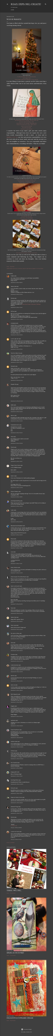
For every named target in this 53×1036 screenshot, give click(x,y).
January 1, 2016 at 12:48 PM (16, 827)
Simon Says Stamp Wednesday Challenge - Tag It (26, 179)
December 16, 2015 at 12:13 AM (17, 294)
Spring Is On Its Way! (15, 953)
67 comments (12, 893)
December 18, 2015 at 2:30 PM (17, 671)
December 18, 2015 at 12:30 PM (17, 661)
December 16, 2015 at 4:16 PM (16, 496)
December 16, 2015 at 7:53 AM (16, 362)
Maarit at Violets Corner (16, 797)
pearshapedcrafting (15, 500)
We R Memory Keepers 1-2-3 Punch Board (35, 268)
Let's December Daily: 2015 (26, 216)
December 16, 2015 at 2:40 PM (17, 487)
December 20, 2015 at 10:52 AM (17, 758)
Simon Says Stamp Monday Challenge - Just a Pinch (26, 252)
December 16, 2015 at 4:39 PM (17, 506)
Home (12, 9)
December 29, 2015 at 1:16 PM (16, 793)
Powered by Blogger (26, 1029)
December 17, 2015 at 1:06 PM (16, 547)
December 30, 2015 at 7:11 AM (16, 813)
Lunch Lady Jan (14, 338)
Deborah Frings (14, 806)
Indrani (12, 276)
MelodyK (13, 366)
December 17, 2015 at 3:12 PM (16, 582)
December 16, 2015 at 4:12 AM (16, 307)
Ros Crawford (14, 762)
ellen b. (12, 415)
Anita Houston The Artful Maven (18, 576)
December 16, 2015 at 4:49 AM (17, 319)
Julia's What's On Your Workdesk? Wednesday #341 (26, 123)
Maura (12, 538)
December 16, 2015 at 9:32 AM (16, 411)
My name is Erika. (15, 633)
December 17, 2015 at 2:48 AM (17, 534)
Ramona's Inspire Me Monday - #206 (26, 121)
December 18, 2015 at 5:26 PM (16, 681)
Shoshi (12, 447)
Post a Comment (11, 842)
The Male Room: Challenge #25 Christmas (26, 181)
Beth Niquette (14, 694)
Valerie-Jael (13, 286)
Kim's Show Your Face (26, 127)
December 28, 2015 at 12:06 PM (17, 784)
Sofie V (12, 476)
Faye (12, 608)
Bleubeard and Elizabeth (17, 525)
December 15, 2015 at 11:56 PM (16, 282)
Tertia (12, 436)
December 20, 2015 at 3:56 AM (17, 725)
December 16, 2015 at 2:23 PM (16, 471)
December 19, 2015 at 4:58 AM (17, 690)
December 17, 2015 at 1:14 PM (16, 563)
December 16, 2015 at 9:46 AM (17, 420)
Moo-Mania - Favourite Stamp (26, 217)
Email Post (12, 266)
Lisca (12, 552)
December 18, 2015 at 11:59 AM (17, 650)
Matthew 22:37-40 (12, 137)
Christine (13, 654)
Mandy (12, 298)
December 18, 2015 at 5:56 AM (16, 621)
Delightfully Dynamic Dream (20, 1018)
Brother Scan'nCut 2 (14, 268)
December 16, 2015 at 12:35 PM (17, 443)
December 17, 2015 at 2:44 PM (17, 572)
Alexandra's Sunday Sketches (26, 128)
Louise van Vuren (15, 831)
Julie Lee (13, 685)
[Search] (45, 4)
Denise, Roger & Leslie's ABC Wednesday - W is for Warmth (26, 79)
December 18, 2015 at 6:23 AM (17, 629)
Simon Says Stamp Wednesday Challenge (31, 304)
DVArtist (13, 750)
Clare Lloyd (13, 625)
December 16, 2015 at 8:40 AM (17, 401)
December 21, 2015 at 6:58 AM (16, 768)
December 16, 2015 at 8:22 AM (17, 380)
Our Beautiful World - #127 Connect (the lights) (26, 76)
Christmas (20, 268)
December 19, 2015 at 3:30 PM (17, 716)
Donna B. (13, 788)
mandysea (13, 323)
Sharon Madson (14, 491)
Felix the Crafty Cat (15, 353)
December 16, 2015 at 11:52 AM (16, 432)
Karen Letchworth (15, 586)
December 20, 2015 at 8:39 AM (17, 737)
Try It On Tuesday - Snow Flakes (26, 219)
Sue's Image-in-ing (26, 78)
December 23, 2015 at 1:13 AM (16, 776)
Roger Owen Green (15, 465)
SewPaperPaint (14, 780)
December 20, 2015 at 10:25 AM (17, 746)
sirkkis (12, 405)
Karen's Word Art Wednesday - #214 (26, 182)
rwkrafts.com (14, 825)
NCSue (12, 311)
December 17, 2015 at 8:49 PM (17, 604)
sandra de (13, 720)
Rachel (12, 817)
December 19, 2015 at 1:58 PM (16, 702)
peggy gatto (14, 772)
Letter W (24, 268)
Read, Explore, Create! (26, 4)
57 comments (12, 1020)
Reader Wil (13, 384)
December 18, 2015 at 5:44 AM (17, 613)
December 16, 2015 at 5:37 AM (16, 349)
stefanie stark (14, 741)
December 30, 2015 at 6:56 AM (17, 802)
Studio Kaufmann (15, 729)
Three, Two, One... (14, 890)
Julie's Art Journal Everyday (26, 126)
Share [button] (8, 266)
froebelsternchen (15, 424)
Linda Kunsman (14, 665)
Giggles (12, 706)
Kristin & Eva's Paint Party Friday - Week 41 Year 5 (26, 124)
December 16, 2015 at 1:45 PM (16, 461)
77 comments (12, 955)
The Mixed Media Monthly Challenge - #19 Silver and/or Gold (26, 120)
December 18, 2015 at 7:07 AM (17, 638)
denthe (12, 675)
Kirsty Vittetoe (14, 567)
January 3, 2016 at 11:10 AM (16, 839)
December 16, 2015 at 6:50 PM (17, 521)
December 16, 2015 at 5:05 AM (16, 334)
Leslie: (12, 510)
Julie (12, 642)
